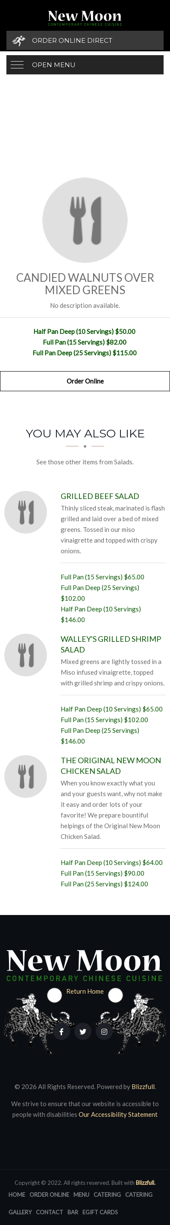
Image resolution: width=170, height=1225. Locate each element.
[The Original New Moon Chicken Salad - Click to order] (27, 776)
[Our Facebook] (61, 1031)
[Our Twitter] (82, 1031)
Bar (72, 1212)
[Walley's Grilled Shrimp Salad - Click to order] (27, 655)
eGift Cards (100, 1212)
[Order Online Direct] (85, 40)
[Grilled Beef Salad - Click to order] (27, 512)
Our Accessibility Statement (117, 1114)
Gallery (20, 1212)
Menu (81, 1194)
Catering (107, 1194)
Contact (49, 1212)
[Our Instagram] (104, 1031)
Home (17, 1194)
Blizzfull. (145, 1182)
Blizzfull (143, 1086)
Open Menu (54, 65)
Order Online (85, 381)
